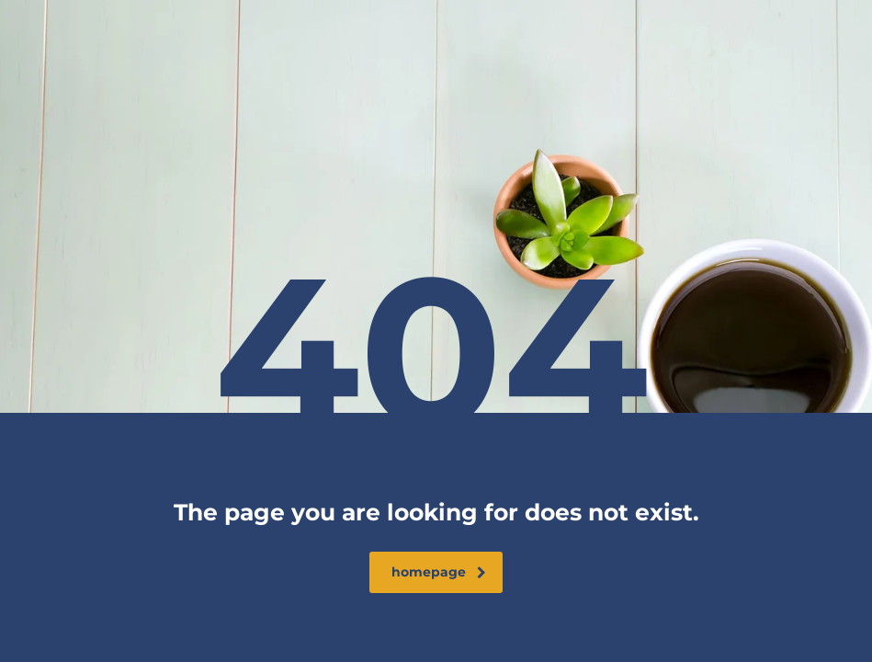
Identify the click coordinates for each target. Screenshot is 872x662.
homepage (438, 572)
